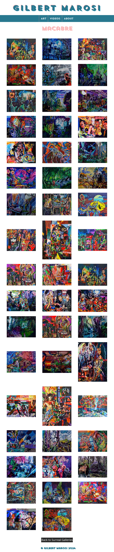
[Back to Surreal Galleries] (57, 540)
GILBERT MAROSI (57, 8)
